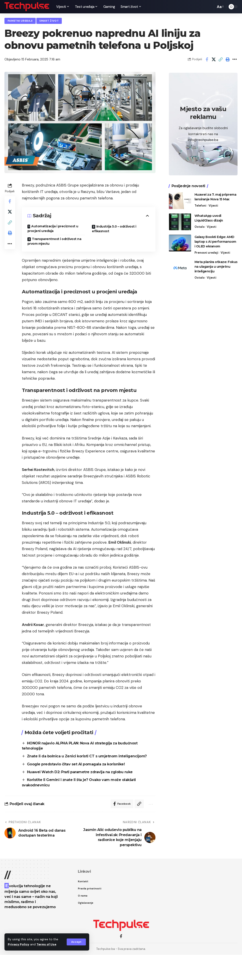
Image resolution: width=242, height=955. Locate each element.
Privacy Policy (19, 945)
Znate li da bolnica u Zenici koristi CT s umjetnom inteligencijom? (87, 756)
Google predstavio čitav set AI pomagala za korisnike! (76, 764)
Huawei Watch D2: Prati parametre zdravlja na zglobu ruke (80, 772)
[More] (234, 59)
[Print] (227, 59)
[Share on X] (214, 59)
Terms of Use (47, 945)
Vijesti (213, 205)
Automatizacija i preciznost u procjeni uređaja (52, 228)
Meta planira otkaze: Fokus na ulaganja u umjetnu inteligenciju (216, 266)
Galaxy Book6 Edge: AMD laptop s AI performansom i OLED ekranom (215, 241)
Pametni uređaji (20, 21)
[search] (211, 6)
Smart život (49, 21)
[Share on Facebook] (207, 59)
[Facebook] (121, 936)
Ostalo (199, 226)
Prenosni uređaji (206, 252)
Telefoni (200, 205)
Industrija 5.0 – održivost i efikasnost (114, 228)
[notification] (205, 7)
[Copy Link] (220, 59)
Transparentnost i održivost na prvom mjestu (54, 241)
